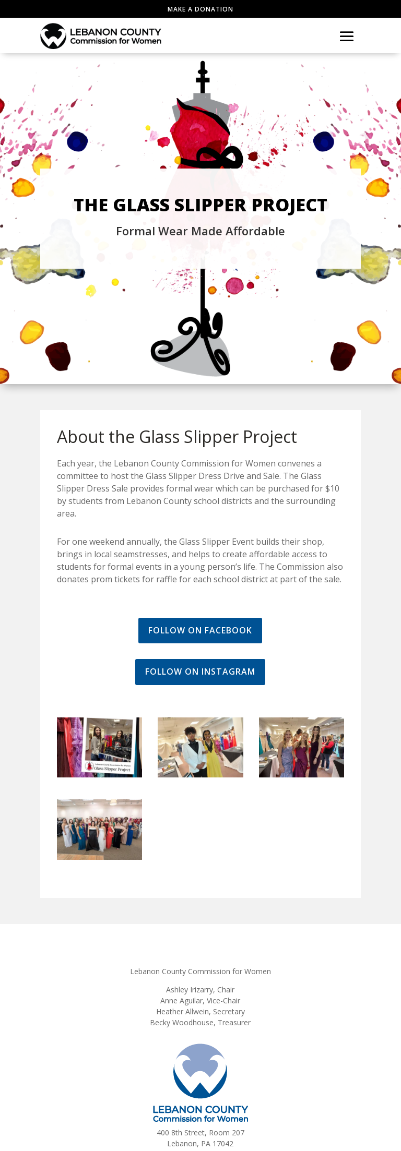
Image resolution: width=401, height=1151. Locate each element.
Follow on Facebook (200, 630)
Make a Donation (200, 9)
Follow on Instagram (200, 671)
